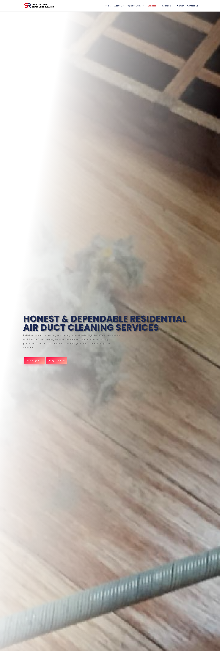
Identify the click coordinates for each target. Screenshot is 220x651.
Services (152, 6)
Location (166, 6)
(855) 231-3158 (57, 360)
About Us (118, 6)
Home (108, 6)
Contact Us (192, 6)
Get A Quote (34, 360)
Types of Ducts (134, 6)
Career (180, 6)
